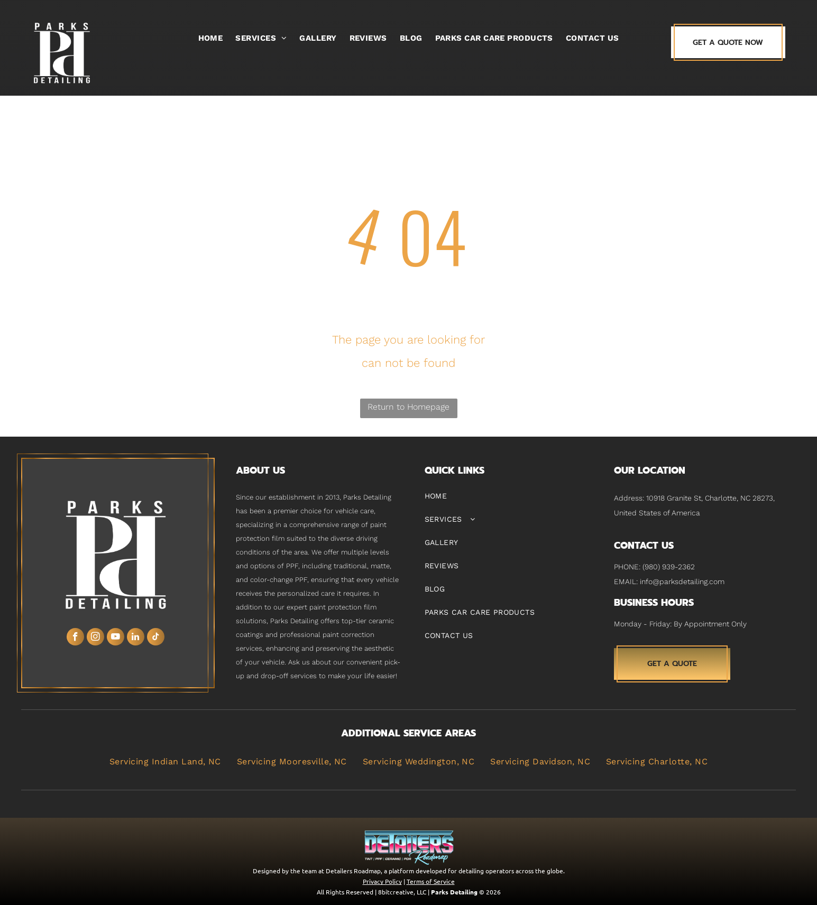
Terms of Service (431, 881)
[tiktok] (155, 638)
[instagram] (95, 638)
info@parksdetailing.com (682, 581)
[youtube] (115, 638)
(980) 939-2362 (668, 566)
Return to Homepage (408, 407)
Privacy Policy (382, 881)
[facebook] (75, 638)
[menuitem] (211, 38)
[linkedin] (135, 638)
